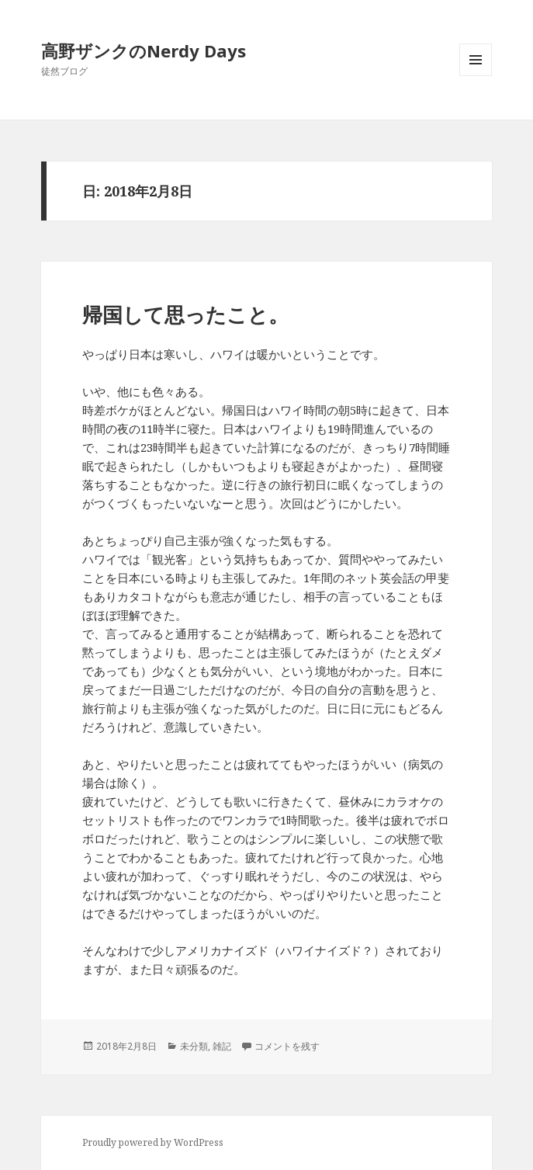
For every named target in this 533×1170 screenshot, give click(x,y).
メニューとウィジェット (476, 75)
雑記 (222, 1046)
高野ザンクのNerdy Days (143, 50)
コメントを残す (287, 1046)
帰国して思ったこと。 (185, 314)
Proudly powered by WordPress (152, 1142)
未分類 (194, 1046)
